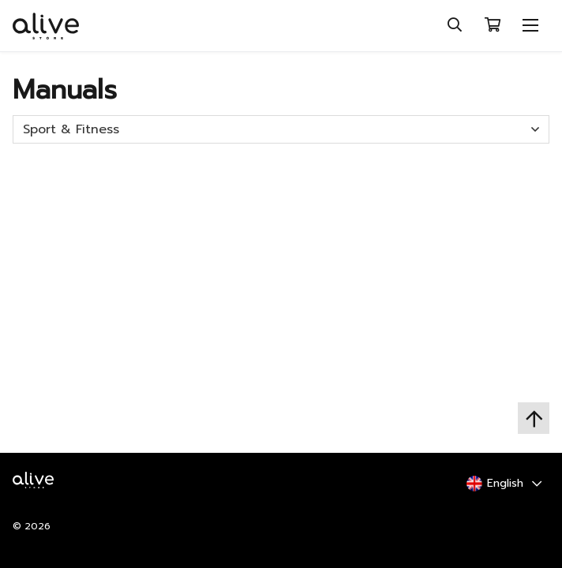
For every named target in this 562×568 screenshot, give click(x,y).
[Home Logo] (37, 491)
